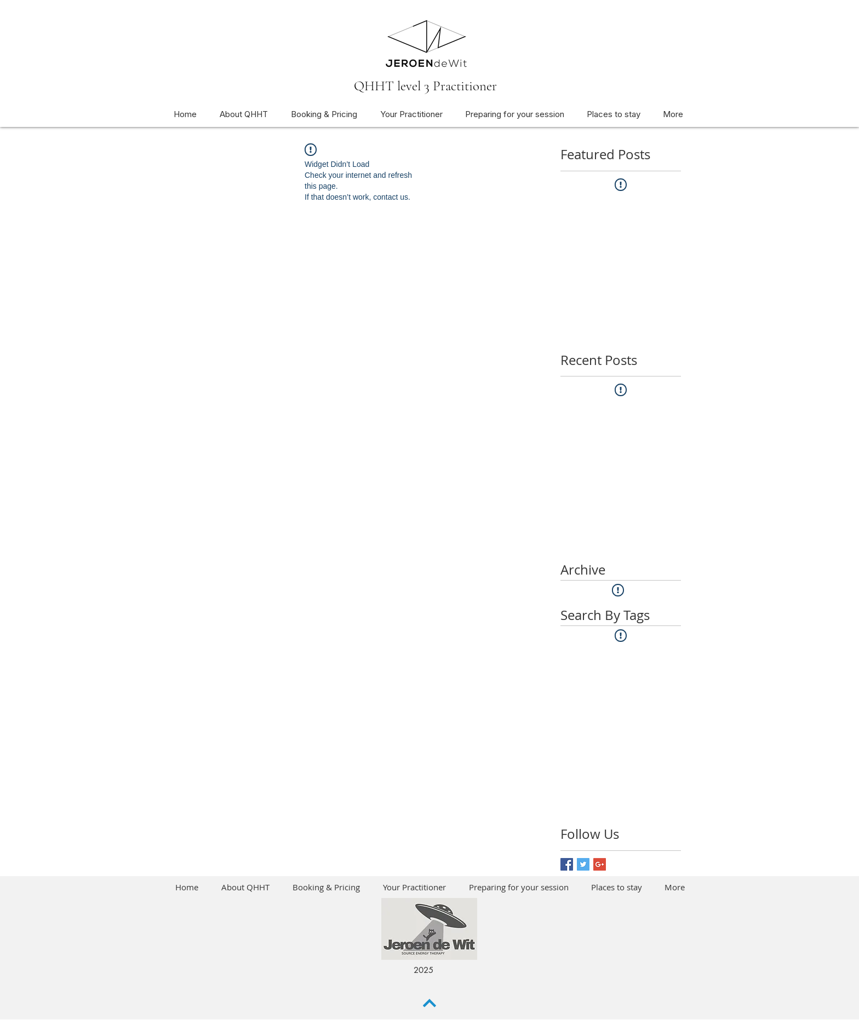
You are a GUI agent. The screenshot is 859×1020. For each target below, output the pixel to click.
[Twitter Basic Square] (583, 864)
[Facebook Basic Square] (566, 864)
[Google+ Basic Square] (599, 864)
